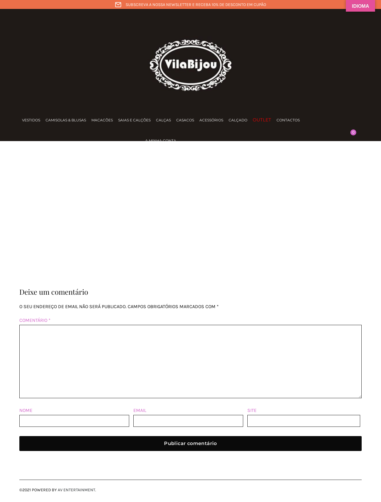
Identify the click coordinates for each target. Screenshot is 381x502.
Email (139, 410)
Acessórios (211, 120)
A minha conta (160, 140)
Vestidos (31, 120)
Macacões (102, 120)
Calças (163, 120)
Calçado (238, 120)
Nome (25, 410)
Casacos (185, 120)
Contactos (288, 120)
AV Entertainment (76, 489)
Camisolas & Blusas (66, 120)
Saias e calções (134, 120)
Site (252, 410)
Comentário (35, 320)
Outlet (262, 120)
